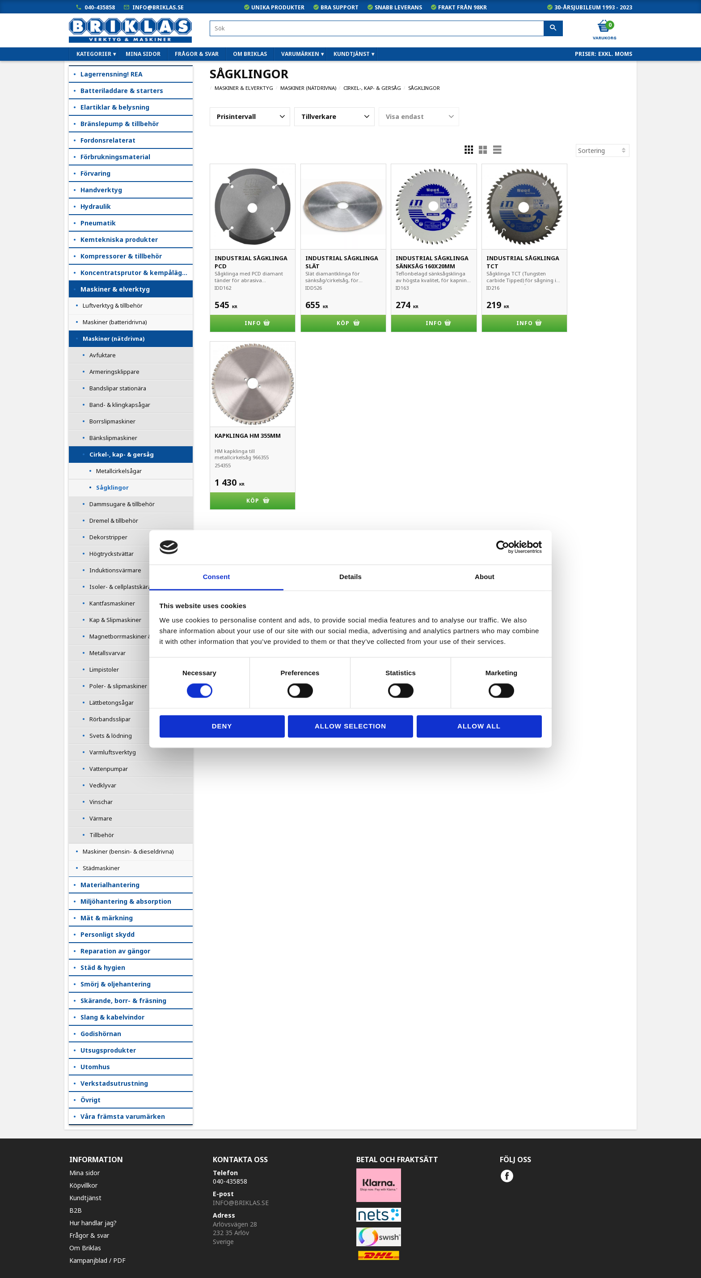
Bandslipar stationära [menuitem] (117, 388)
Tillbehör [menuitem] (101, 835)
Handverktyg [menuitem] (101, 190)
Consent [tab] (216, 576)
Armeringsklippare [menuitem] (114, 372)
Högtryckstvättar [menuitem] (111, 554)
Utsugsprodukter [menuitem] (108, 1050)
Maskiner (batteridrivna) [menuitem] (115, 322)
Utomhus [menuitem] (95, 1066)
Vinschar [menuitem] (101, 802)
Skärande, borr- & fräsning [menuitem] (123, 1000)
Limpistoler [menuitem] (104, 669)
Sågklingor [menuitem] (112, 487)
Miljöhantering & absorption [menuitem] (125, 901)
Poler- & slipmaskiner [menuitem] (118, 686)
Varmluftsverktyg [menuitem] (112, 752)
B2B (75, 1210)
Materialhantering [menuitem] (109, 884)
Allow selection (350, 726)
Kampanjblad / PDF (97, 1260)
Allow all (479, 726)
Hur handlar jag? (93, 1223)
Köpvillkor (83, 1185)
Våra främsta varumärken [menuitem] (122, 1116)
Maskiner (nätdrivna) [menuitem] (113, 338)
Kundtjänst (85, 1197)
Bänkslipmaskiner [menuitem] (113, 438)
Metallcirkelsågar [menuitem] (119, 471)
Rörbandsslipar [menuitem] (110, 719)
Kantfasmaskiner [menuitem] (112, 603)
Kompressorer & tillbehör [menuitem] (121, 256)
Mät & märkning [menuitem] (106, 918)
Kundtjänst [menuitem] (352, 54)
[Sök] (553, 28)
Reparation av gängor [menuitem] (115, 951)
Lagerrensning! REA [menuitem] (111, 74)
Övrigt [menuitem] (90, 1100)
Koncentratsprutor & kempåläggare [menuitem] (136, 272)
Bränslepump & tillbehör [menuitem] (119, 123)
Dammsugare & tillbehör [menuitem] (122, 504)
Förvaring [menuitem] (95, 173)
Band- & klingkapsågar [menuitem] (119, 405)
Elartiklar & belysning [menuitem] (114, 107)
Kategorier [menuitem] (93, 54)
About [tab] (484, 576)
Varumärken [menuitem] (300, 54)
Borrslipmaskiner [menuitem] (112, 421)
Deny (222, 726)
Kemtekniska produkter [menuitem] (119, 239)
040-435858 (99, 7)
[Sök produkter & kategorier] (386, 28)
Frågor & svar (89, 1235)
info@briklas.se (158, 7)
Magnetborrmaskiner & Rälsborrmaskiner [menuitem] (141, 636)
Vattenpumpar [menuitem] (108, 769)
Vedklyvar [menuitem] (102, 785)
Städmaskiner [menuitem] (101, 868)
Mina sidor (84, 1172)
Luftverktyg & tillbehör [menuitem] (113, 305)
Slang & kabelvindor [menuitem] (112, 1017)
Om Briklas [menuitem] (250, 54)
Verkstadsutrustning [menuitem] (114, 1083)
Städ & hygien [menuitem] (102, 967)
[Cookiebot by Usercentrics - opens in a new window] (503, 547)
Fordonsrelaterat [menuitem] (107, 140)
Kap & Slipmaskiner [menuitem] (115, 620)
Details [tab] (350, 576)
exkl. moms (615, 54)
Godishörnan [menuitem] (100, 1033)
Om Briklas (85, 1248)
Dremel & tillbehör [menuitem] (113, 520)
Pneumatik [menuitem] (98, 223)
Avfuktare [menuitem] (102, 355)
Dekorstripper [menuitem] (108, 537)
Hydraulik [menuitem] (95, 206)
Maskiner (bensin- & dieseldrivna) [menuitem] (128, 851)
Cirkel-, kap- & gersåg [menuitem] (121, 454)
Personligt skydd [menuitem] (107, 934)
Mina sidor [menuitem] (143, 54)
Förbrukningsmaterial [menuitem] (115, 156)
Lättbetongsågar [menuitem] (111, 702)
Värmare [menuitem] (100, 818)
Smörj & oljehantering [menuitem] (115, 984)
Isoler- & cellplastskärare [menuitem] (123, 587)
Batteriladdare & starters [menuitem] (121, 90)
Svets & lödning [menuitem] (110, 736)
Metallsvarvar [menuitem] (107, 653)
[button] (250, 116)
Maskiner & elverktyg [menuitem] (115, 289)
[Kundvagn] (604, 26)
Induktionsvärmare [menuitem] (115, 570)
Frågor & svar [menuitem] (197, 54)
